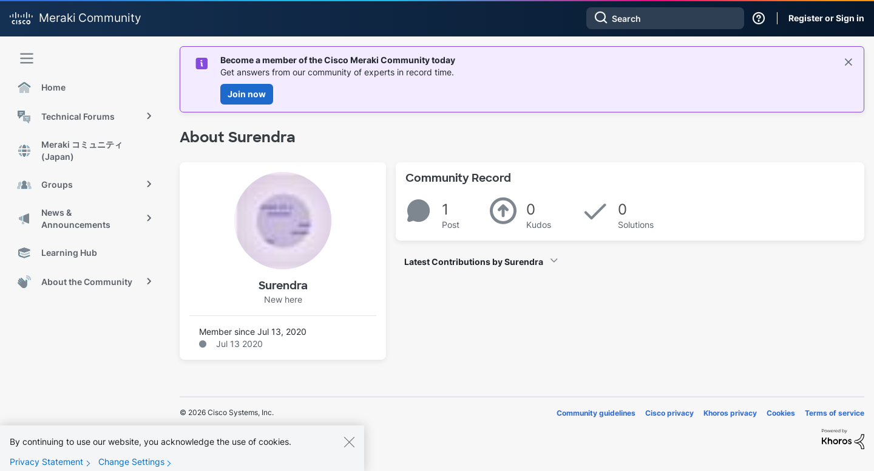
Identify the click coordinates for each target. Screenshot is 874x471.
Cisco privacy (669, 413)
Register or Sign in (826, 18)
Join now (247, 94)
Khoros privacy (730, 413)
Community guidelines (596, 413)
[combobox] (665, 18)
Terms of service (834, 413)
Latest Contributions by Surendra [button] (473, 261)
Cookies (781, 413)
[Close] (349, 451)
